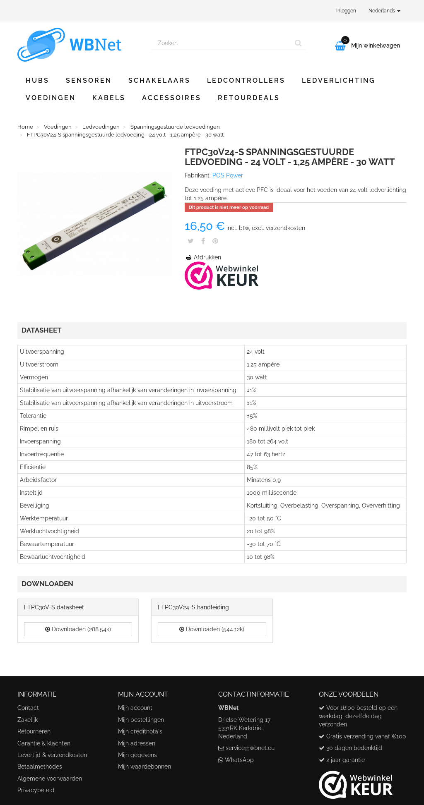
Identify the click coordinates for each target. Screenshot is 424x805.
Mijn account (135, 707)
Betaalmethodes (39, 766)
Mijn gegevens (137, 755)
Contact (28, 707)
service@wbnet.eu (250, 748)
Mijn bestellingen (141, 719)
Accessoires (171, 98)
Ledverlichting (339, 80)
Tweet (191, 240)
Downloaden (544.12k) (211, 629)
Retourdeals (249, 98)
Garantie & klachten (43, 743)
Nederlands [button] (384, 11)
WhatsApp (239, 760)
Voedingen (51, 98)
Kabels (108, 98)
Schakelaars (159, 80)
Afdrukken (203, 257)
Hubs (37, 80)
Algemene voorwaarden (49, 778)
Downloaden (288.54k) (78, 629)
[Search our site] (221, 43)
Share (203, 240)
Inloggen (346, 11)
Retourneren (34, 731)
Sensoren (89, 80)
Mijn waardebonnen (144, 766)
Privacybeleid (35, 790)
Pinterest (215, 240)
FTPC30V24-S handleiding (193, 607)
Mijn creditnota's (140, 731)
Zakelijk (27, 719)
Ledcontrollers (246, 80)
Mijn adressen (136, 743)
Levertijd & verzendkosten (52, 755)
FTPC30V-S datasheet (54, 607)
